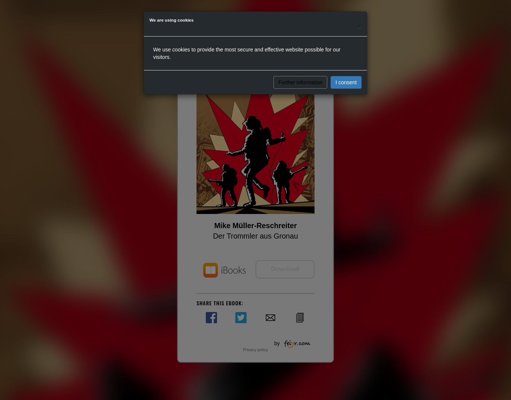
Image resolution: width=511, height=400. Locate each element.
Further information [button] (300, 82)
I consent (346, 82)
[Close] (359, 27)
